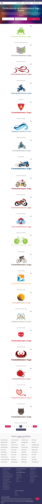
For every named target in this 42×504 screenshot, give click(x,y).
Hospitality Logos (24, 442)
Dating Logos (13, 442)
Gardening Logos (14, 461)
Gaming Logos (14, 459)
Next (35, 426)
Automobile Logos (4, 447)
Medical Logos (24, 461)
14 (31, 426)
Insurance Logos (24, 447)
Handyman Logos (24, 439)
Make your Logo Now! (21, 429)
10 (20, 426)
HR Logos (23, 444)
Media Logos (23, 459)
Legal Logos (23, 451)
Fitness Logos (13, 454)
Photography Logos (35, 444)
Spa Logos (34, 456)
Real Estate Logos (35, 447)
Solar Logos (34, 454)
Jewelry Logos (24, 449)
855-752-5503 (31, 0)
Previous (8, 426)
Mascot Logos (24, 456)
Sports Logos (34, 459)
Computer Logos (4, 461)
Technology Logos (35, 461)
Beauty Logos (3, 449)
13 (28, 426)
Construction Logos (14, 439)
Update (33, 18)
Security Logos (34, 451)
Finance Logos (13, 451)
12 (26, 426)
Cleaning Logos (4, 454)
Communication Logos (5, 459)
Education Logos (14, 444)
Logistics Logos (24, 454)
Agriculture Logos (4, 442)
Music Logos (34, 439)
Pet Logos (33, 442)
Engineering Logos (14, 447)
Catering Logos (3, 451)
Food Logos (13, 456)
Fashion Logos (14, 449)
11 (23, 426)
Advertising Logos (4, 439)
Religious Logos (35, 449)
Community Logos (4, 456)
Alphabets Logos (4, 444)
